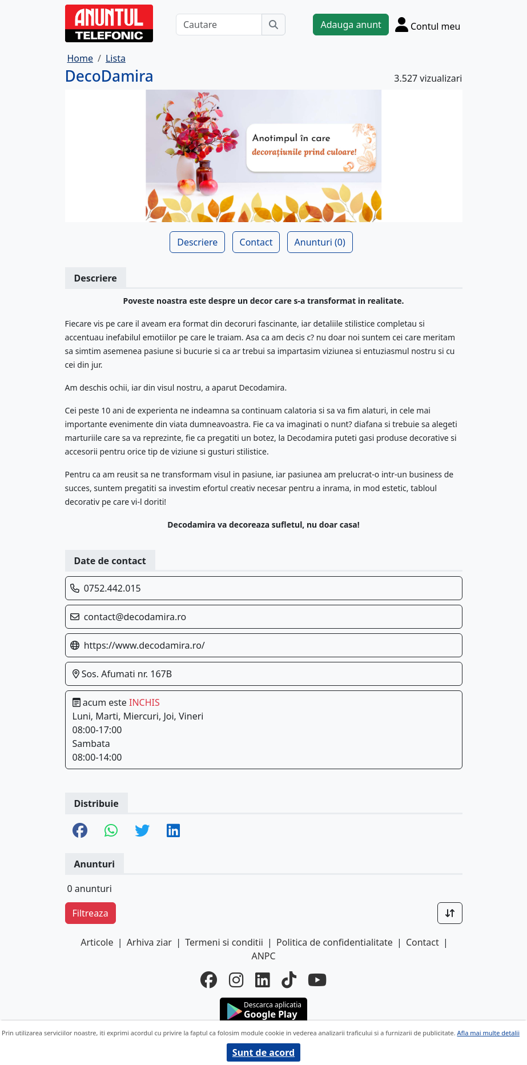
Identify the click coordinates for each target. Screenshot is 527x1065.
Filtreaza (90, 913)
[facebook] (209, 979)
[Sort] (449, 913)
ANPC (263, 956)
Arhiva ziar (149, 942)
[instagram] (236, 979)
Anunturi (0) (320, 242)
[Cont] (428, 24)
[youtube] (317, 979)
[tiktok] (288, 979)
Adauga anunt (350, 24)
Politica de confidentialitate (334, 942)
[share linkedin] (173, 831)
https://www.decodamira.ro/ (144, 645)
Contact (256, 242)
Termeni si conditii (224, 942)
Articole (97, 942)
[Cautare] (219, 24)
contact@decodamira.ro (135, 616)
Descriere (197, 242)
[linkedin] (262, 979)
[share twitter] (142, 831)
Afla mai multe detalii (488, 1032)
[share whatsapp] (111, 831)
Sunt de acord (263, 1052)
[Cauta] (273, 24)
